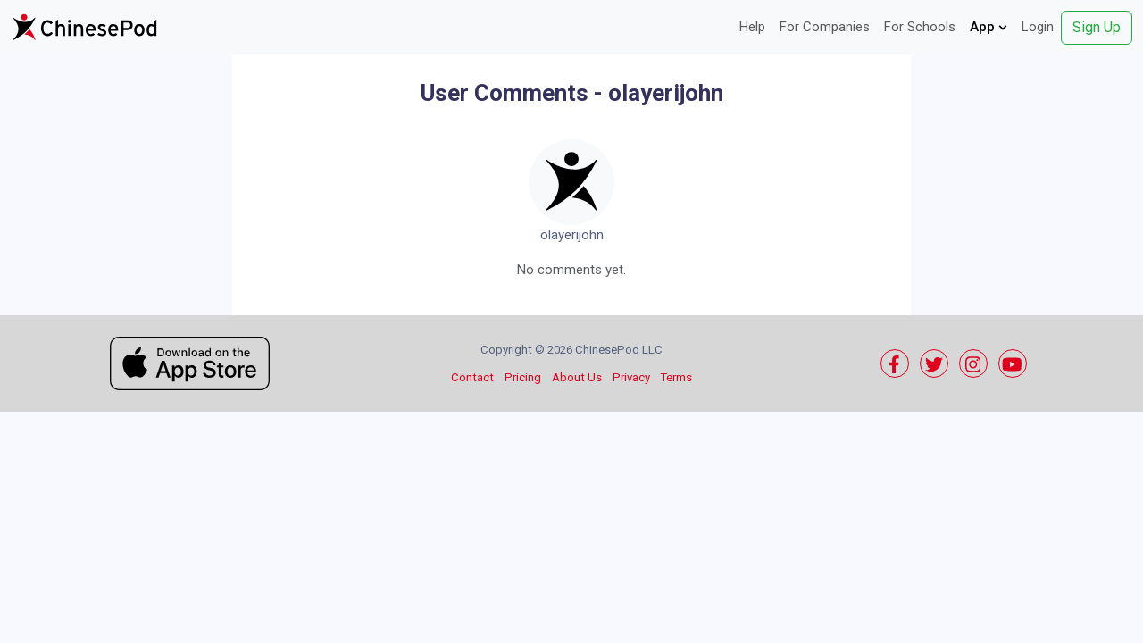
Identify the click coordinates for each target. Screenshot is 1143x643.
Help (752, 27)
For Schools (919, 27)
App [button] (988, 27)
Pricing (523, 377)
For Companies (825, 27)
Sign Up (1096, 27)
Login (1038, 27)
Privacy (631, 377)
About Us (577, 377)
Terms (676, 377)
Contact (472, 377)
